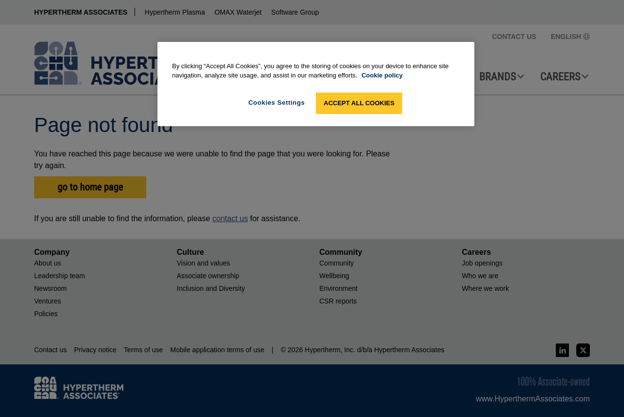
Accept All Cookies (359, 103)
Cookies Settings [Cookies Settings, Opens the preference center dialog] (277, 102)
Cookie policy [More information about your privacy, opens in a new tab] (382, 75)
